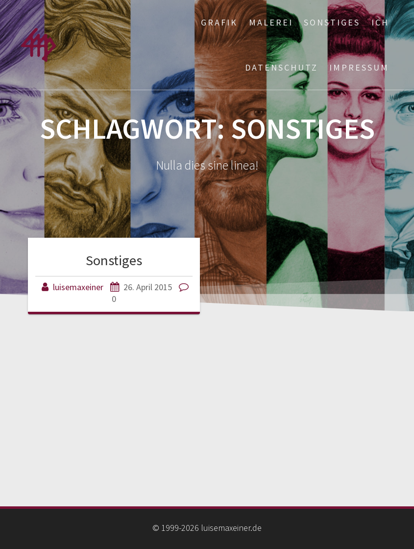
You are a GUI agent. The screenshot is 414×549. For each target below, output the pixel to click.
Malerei (271, 22)
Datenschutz (281, 67)
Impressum (359, 67)
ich (380, 22)
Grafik (219, 22)
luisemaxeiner (78, 287)
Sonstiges (332, 22)
